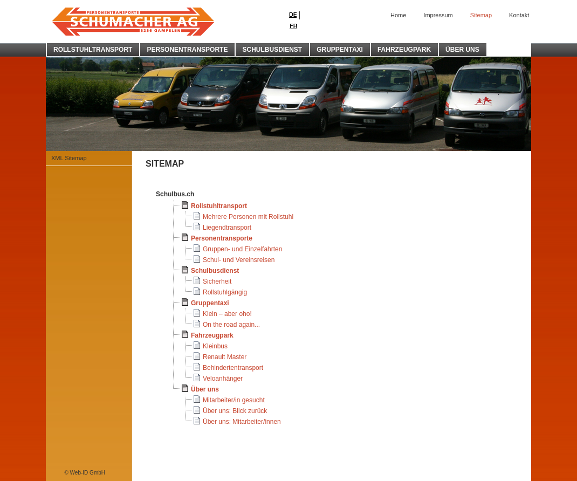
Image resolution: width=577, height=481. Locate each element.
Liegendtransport (227, 227)
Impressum (437, 15)
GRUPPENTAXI (340, 49)
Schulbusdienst (215, 270)
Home (398, 15)
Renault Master (224, 357)
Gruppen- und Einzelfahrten (242, 249)
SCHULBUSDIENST (272, 49)
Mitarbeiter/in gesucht (234, 400)
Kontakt (519, 15)
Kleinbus (215, 346)
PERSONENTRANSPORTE (187, 49)
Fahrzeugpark (212, 335)
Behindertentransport (233, 368)
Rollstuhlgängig (225, 292)
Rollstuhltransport (219, 206)
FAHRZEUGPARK (404, 49)
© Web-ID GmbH (84, 473)
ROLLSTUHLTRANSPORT (92, 49)
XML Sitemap (69, 158)
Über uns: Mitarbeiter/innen (242, 421)
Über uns (205, 389)
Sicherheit (217, 281)
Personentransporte (221, 238)
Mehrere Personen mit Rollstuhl (248, 217)
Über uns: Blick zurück (235, 411)
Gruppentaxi (210, 303)
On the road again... (231, 324)
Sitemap (481, 15)
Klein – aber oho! (227, 314)
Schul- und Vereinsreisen (238, 260)
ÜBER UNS (462, 49)
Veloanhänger (223, 378)
